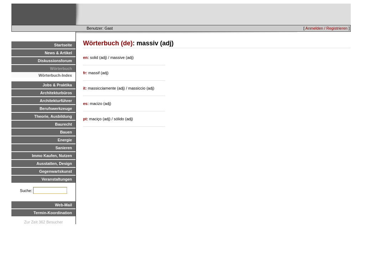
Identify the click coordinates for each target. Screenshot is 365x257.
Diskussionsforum (55, 61)
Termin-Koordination (53, 213)
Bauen (66, 132)
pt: (86, 119)
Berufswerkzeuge (56, 108)
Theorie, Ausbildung (53, 116)
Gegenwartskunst (55, 171)
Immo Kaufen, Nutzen (52, 155)
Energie (65, 140)
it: (85, 88)
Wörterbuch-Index (55, 75)
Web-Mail (63, 205)
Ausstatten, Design (54, 163)
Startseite (63, 45)
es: (86, 103)
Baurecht (63, 124)
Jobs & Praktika (57, 85)
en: (86, 57)
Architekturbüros (56, 93)
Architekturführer (56, 101)
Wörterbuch (61, 68)
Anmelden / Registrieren (326, 28)
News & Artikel (58, 53)
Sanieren (64, 148)
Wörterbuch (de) (108, 43)
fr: (85, 73)
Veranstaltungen (56, 179)
